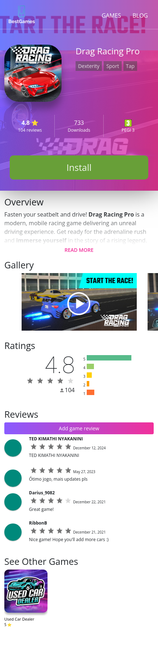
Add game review (79, 428)
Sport (112, 66)
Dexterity (88, 66)
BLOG (140, 15)
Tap (130, 66)
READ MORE (79, 249)
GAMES (111, 15)
